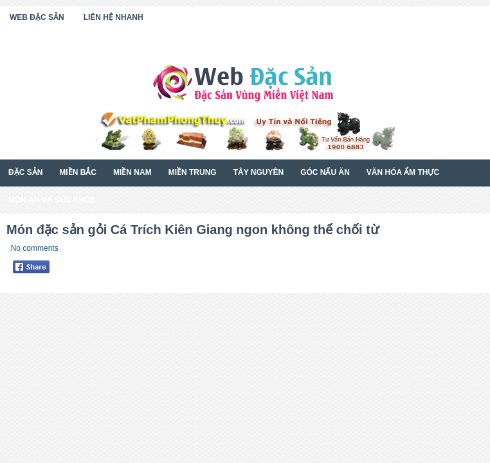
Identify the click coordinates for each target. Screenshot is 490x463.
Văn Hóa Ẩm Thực (403, 172)
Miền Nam (132, 172)
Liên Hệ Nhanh (113, 17)
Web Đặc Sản (37, 17)
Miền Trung (192, 172)
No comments (35, 248)
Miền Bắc (77, 172)
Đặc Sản (25, 172)
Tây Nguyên (258, 172)
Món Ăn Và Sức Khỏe (51, 199)
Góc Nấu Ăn (325, 172)
